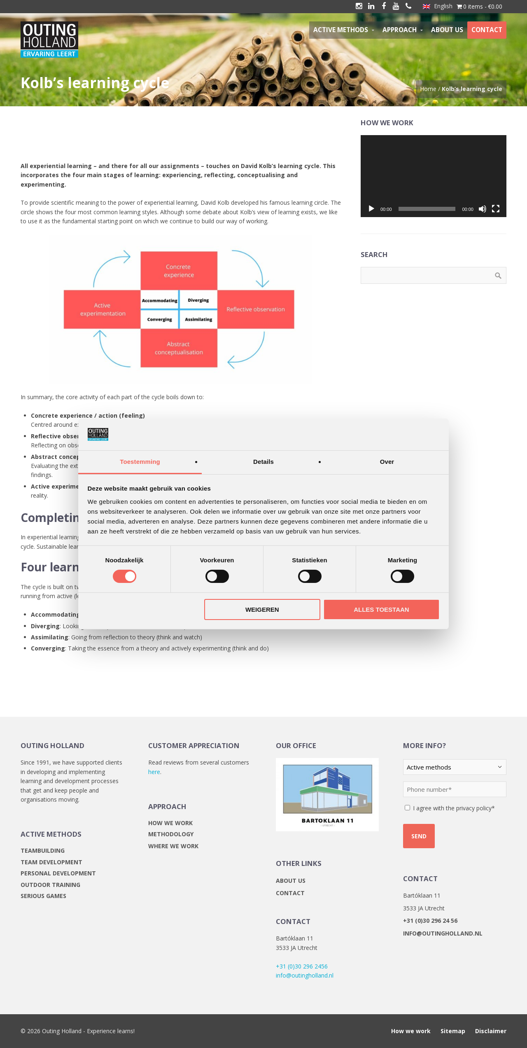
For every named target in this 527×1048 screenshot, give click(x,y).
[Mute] (482, 209)
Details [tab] (263, 461)
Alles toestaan (381, 609)
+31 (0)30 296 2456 (302, 966)
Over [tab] (387, 461)
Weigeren (262, 609)
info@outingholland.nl (304, 975)
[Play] (371, 209)
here (154, 772)
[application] (433, 176)
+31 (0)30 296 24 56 (430, 920)
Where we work (173, 846)
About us (290, 880)
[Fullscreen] (496, 209)
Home (428, 89)
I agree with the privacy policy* (454, 808)
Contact (290, 893)
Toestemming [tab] (140, 461)
